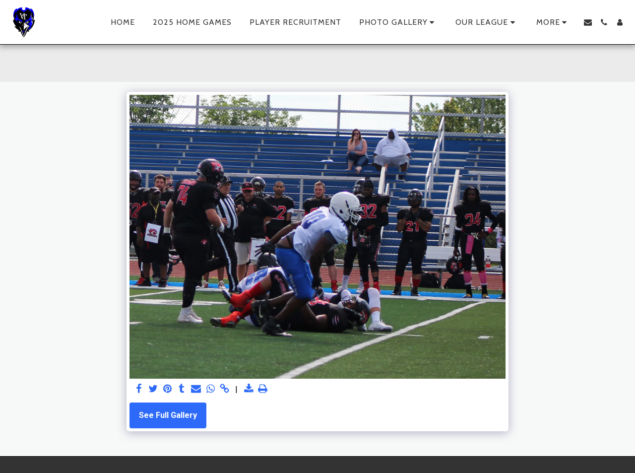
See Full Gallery (168, 415)
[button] (398, 22)
